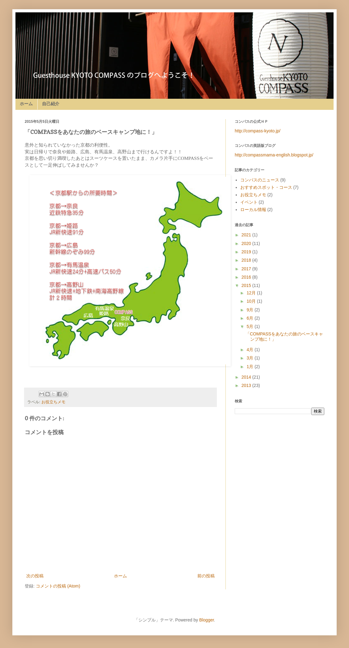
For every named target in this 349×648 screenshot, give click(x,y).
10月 (251, 301)
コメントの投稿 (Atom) (58, 586)
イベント (249, 202)
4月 (250, 349)
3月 (250, 357)
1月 (250, 366)
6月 (250, 318)
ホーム (26, 103)
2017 (247, 268)
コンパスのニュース (259, 179)
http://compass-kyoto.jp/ (257, 130)
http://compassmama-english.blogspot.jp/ (274, 154)
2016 (247, 277)
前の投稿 (206, 575)
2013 (247, 385)
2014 (247, 377)
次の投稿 (35, 575)
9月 (250, 309)
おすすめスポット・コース (266, 187)
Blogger (206, 619)
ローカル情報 (253, 209)
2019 (247, 251)
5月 (250, 326)
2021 (247, 234)
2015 (247, 285)
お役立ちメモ (53, 402)
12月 (251, 292)
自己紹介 (50, 103)
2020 (247, 243)
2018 (247, 260)
